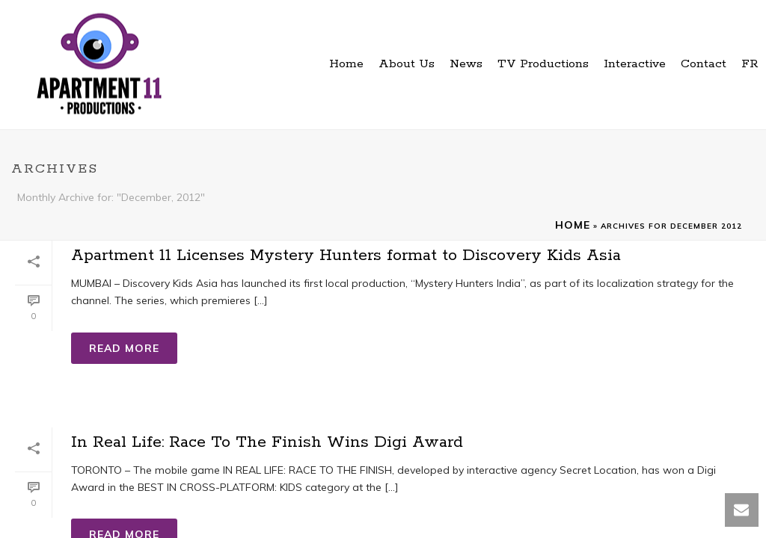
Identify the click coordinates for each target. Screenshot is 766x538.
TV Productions (543, 64)
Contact (703, 64)
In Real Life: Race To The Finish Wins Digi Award (267, 442)
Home (346, 64)
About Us (407, 64)
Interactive (635, 64)
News (466, 64)
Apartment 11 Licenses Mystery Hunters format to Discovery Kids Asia (346, 255)
